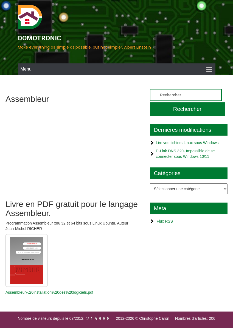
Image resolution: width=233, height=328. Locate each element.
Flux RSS (165, 221)
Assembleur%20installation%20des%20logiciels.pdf (49, 292)
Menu (26, 69)
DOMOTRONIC (39, 38)
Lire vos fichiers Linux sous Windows (187, 143)
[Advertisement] (72, 150)
